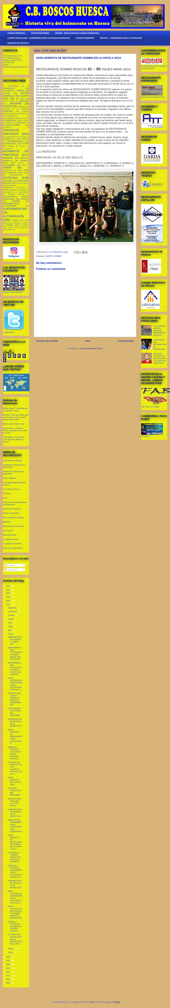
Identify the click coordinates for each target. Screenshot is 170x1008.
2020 (8, 593)
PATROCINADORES (40, 33)
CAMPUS (25, 120)
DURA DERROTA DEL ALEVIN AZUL (14, 781)
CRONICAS (7, 127)
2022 (8, 586)
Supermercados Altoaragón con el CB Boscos (14, 802)
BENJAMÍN (15, 103)
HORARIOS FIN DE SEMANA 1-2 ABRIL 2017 (15, 640)
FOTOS (25, 143)
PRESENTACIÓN (9, 190)
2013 (8, 968)
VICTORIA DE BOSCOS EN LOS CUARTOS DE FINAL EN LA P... (15, 768)
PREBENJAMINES (9, 185)
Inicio (87, 341)
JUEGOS (21, 163)
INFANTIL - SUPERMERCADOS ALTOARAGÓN (121, 38)
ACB (5, 498)
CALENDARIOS (10, 120)
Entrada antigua (126, 341)
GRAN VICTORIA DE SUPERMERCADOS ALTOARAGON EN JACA (15, 897)
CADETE (49, 256)
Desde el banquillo (11, 513)
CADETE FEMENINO (85, 38)
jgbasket (6, 522)
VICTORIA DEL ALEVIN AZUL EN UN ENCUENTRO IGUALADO (15, 939)
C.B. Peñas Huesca (11, 489)
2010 (8, 979)
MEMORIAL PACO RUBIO (18, 173)
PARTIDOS (8, 181)
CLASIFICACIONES (11, 125)
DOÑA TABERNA (22, 139)
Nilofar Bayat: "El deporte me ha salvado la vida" (15, 409)
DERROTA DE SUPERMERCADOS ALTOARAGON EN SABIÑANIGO (15, 826)
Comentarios (11, 570)
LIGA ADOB (23, 170)
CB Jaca (6, 493)
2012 (8, 972)
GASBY (11, 146)
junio (10, 623)
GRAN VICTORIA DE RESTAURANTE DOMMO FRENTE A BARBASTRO (15, 912)
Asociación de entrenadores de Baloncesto (15, 503)
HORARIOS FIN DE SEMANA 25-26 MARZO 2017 (15, 722)
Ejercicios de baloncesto (13, 526)
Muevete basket (10, 535)
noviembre (13, 611)
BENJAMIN (24, 101)
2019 (8, 597)
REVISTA (25, 199)
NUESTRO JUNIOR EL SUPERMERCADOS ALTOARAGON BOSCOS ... (15, 871)
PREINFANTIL (8, 188)
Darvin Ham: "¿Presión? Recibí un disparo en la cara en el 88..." (15, 430)
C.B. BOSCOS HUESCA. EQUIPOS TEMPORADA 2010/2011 (159, 330)
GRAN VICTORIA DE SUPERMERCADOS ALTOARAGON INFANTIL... (15, 684)
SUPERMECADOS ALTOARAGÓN (11, 204)
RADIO (23, 190)
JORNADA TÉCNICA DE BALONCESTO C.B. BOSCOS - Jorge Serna (160, 358)
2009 (8, 983)
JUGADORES (9, 165)
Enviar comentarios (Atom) (91, 348)
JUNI (23, 165)
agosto (11, 619)
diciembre (12, 608)
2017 (8, 604)
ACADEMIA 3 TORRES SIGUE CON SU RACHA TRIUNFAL (14, 857)
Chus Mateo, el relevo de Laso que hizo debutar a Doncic (13, 439)
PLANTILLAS (21, 183)
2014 (8, 964)
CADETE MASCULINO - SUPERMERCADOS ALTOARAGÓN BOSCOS (39, 38)
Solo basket (8, 531)
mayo (10, 626)
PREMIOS (22, 188)
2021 (8, 589)
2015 (8, 960)
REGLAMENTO (8, 192)
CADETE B (8, 109)
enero (11, 952)
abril (10, 630)
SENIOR (16, 201)
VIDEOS (10, 225)
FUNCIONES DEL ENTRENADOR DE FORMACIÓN (160, 344)
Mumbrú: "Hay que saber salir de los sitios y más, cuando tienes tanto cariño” (15, 417)
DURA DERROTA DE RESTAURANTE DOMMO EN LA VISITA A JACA (15, 842)
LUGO (92, 1002)
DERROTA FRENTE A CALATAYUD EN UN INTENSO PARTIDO (14, 753)
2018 (8, 601)
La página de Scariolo (12, 543)
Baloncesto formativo (12, 509)
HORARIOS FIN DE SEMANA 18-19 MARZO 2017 (15, 812)
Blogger (117, 1002)
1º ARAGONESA (11, 86)
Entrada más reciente (47, 341)
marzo (11, 634)
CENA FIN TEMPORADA (16, 123)
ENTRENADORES (15, 141)
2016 (8, 957)
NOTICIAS (10, 177)
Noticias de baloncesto (12, 548)
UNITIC (26, 223)
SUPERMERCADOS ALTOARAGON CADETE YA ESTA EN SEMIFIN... (15, 668)
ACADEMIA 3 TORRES (13, 91)
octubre (11, 615)
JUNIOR (7, 167)
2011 (8, 975)
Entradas (10, 565)
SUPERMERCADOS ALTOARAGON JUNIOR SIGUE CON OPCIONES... (15, 653)
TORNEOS (16, 223)
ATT (17, 99)
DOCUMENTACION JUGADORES (15, 137)
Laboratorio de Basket (12, 460)
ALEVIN (6, 93)
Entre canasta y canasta (13, 517)
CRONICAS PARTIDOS (11, 131)
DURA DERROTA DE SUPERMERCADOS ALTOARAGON (15, 737)
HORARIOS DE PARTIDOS (16, 152)
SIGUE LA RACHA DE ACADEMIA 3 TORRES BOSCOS (14, 926)
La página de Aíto (10, 539)
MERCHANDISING (16, 175)
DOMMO (57, 256)
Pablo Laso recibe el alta (13, 424)
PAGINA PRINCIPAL (17, 33)
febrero (11, 948)
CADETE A (22, 106)
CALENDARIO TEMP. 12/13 (14, 118)
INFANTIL (8, 158)
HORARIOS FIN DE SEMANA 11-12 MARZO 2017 (15, 884)
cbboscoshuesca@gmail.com (15, 67)
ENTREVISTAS (9, 143)
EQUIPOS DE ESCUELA (18, 43)
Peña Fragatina (9, 478)
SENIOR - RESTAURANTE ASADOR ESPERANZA (77, 33)
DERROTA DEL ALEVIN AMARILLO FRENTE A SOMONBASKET (14, 699)
